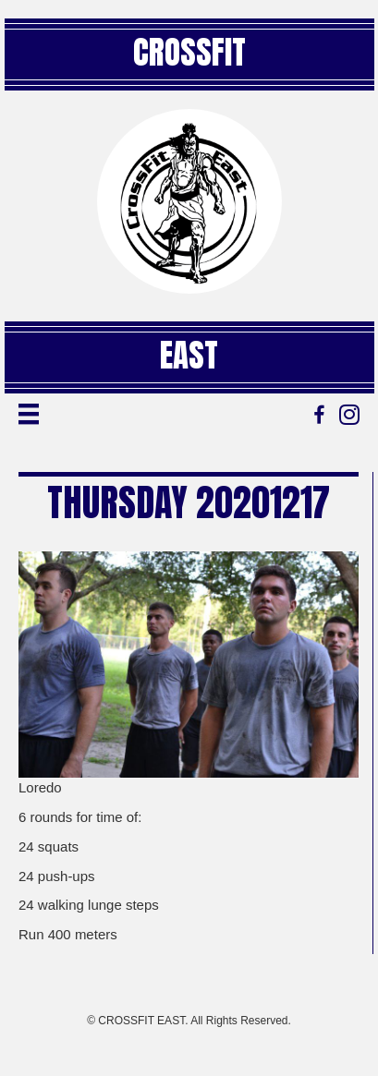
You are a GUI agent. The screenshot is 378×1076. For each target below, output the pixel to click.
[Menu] (28, 413)
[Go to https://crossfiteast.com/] (189, 201)
